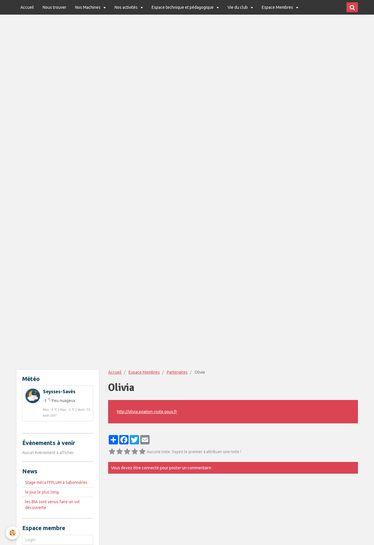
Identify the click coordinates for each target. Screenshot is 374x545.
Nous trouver (54, 7)
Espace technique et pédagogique (183, 7)
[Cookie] (12, 532)
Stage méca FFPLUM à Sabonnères (56, 482)
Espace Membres (278, 7)
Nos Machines (88, 7)
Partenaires (177, 372)
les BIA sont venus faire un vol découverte (52, 504)
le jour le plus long (42, 492)
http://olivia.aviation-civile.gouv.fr (147, 411)
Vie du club (238, 7)
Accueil (27, 7)
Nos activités (126, 7)
